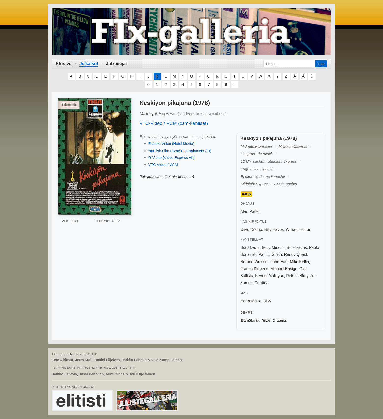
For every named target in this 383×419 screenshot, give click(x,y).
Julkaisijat (116, 63)
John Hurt (279, 262)
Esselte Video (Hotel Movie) (171, 143)
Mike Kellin (299, 262)
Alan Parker (251, 212)
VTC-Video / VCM (163, 164)
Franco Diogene (255, 269)
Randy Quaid (295, 254)
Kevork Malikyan (269, 276)
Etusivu (64, 63)
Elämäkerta (250, 320)
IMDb (246, 194)
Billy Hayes (274, 229)
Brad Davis (250, 247)
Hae (321, 64)
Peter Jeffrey (297, 276)
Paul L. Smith (270, 254)
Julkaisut (88, 63)
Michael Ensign (283, 269)
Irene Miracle (273, 247)
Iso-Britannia (251, 301)
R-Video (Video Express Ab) (171, 157)
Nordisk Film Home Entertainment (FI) (179, 151)
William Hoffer (298, 229)
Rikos (266, 320)
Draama (279, 320)
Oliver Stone (251, 229)
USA (267, 301)
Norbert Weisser (255, 262)
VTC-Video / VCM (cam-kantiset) (174, 123)
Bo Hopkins (297, 247)
